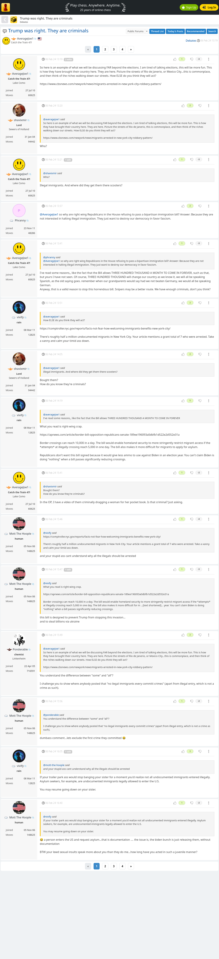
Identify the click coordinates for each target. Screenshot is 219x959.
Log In (209, 7)
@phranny (49, 257)
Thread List (157, 31)
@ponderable (51, 715)
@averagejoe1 (51, 119)
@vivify (47, 532)
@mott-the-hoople (54, 765)
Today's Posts (175, 31)
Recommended (196, 31)
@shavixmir (50, 173)
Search (212, 31)
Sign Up (189, 7)
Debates (191, 40)
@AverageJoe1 (49, 214)
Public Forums (135, 31)
